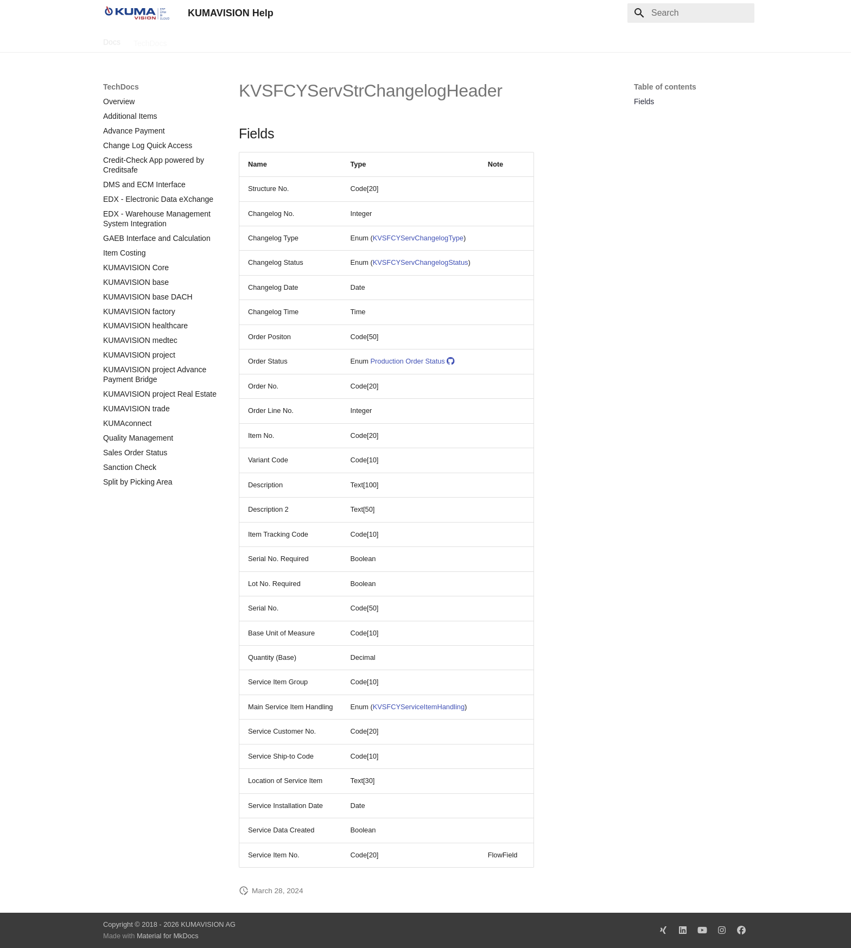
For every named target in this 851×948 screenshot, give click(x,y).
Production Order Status (412, 361)
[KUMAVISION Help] (137, 13)
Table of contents (665, 86)
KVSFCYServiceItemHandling (419, 707)
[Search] (690, 13)
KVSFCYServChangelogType (418, 238)
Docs (111, 39)
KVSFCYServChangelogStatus (420, 262)
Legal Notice (318, 39)
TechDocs (150, 39)
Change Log (200, 39)
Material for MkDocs (168, 936)
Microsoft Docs (259, 39)
